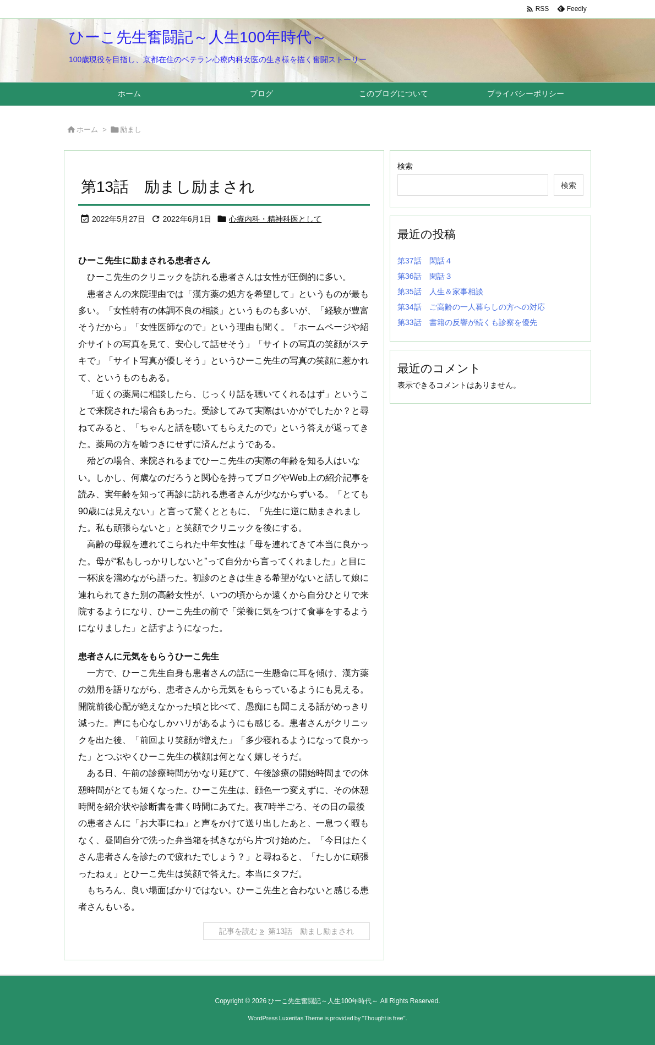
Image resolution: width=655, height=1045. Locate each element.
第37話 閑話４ (424, 260)
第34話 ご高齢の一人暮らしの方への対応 (471, 306)
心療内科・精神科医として (275, 219)
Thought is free (383, 1018)
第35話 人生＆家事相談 (440, 291)
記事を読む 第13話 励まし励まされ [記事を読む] (286, 931)
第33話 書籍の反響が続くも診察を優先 (467, 322)
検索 (405, 166)
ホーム (87, 129)
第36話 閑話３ (424, 276)
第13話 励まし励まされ (168, 186)
